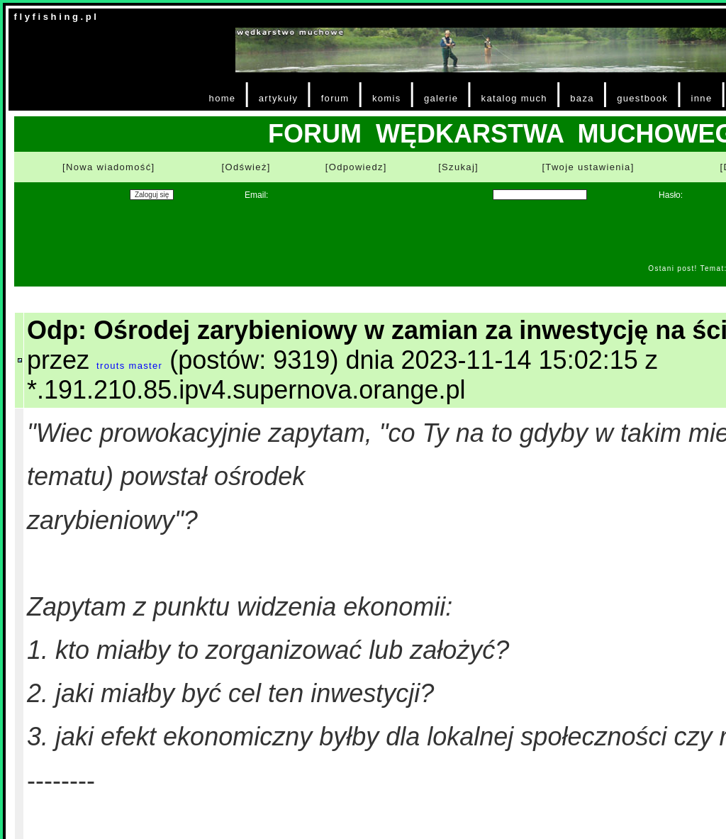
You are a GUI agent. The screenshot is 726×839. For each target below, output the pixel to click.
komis (386, 98)
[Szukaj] (458, 167)
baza (582, 98)
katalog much (514, 98)
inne (702, 98)
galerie (441, 98)
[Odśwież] (246, 167)
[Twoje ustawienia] (588, 167)
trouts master (129, 365)
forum (335, 98)
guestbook (642, 98)
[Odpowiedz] (356, 167)
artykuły (278, 98)
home (222, 98)
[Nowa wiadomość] (108, 167)
